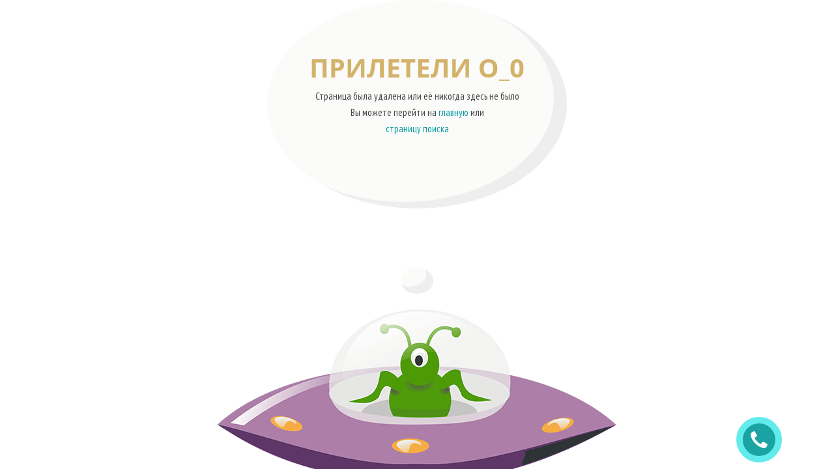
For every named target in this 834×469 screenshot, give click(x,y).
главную (453, 112)
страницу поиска (417, 128)
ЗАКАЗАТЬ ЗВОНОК (764, 439)
